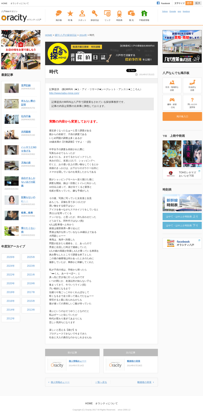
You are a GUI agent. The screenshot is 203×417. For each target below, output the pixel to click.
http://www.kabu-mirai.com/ (64, 93)
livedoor (186, 11)
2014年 (83, 35)
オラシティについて (19, 3)
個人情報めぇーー (77, 361)
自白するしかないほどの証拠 (28, 182)
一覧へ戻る (101, 382)
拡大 (197, 3)
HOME (4, 3)
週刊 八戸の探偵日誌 (66, 35)
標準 (189, 3)
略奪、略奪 (27, 212)
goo (179, 11)
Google (172, 11)
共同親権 (26, 131)
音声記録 (26, 85)
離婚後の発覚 (133, 361)
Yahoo (165, 11)
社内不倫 (26, 116)
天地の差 (26, 162)
